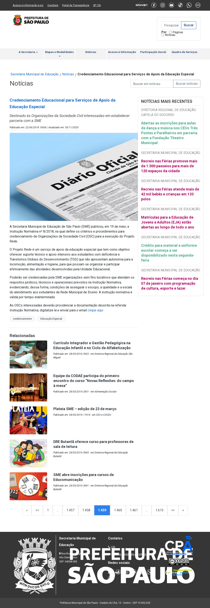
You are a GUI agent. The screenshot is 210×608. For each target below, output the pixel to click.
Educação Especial (51, 318)
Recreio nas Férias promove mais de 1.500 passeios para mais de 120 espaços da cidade (169, 166)
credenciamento (22, 318)
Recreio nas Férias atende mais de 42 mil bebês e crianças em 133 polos (170, 194)
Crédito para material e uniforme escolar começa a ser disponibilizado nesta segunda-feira (169, 252)
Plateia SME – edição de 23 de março (84, 409)
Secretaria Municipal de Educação (34, 74)
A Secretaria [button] (28, 52)
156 (113, 546)
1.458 (86, 510)
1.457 (70, 510)
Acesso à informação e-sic (28, 5)
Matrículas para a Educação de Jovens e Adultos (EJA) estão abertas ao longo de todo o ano (167, 222)
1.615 (159, 510)
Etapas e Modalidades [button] (59, 53)
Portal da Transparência (75, 5)
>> (173, 510)
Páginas (178, 32)
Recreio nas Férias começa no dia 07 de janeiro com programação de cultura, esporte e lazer (169, 283)
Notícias (170, 35)
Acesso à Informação (122, 52)
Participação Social (153, 52)
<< (37, 510)
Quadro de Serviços (184, 52)
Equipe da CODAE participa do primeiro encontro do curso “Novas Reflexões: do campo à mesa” (93, 381)
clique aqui (95, 310)
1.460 (118, 510)
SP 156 (97, 5)
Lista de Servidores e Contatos (129, 554)
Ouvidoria (52, 5)
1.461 (134, 510)
